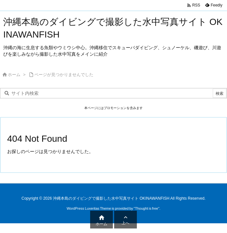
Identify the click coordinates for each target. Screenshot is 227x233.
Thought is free (146, 208)
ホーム (14, 74)
